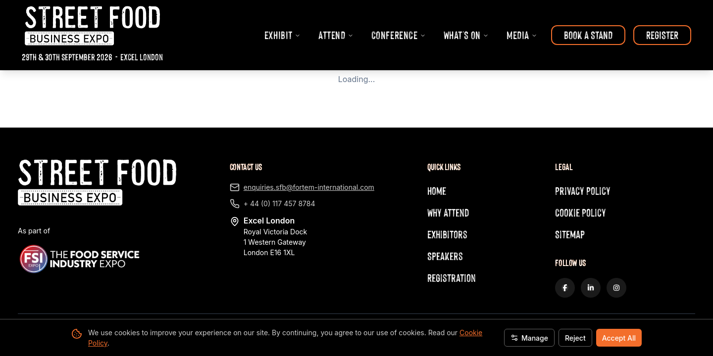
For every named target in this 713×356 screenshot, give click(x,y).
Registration (451, 277)
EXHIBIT (282, 35)
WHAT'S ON (466, 35)
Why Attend (448, 212)
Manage (529, 338)
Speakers (445, 256)
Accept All (619, 338)
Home (436, 190)
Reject (575, 338)
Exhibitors (447, 234)
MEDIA (522, 35)
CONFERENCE (398, 35)
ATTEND (336, 35)
